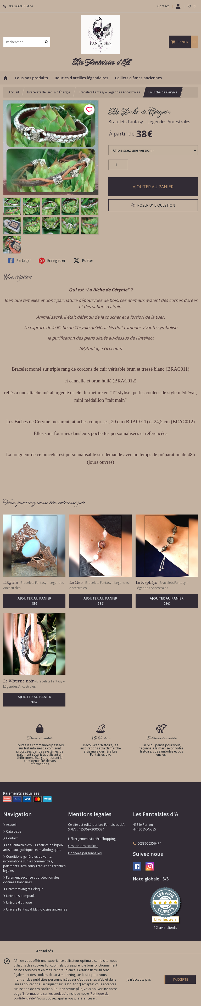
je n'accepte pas (139, 979)
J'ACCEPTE (180, 979)
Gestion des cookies (83, 846)
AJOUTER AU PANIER (153, 187)
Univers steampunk (19, 896)
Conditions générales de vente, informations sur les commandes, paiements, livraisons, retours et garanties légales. (34, 863)
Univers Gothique (17, 902)
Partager (19, 260)
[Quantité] (118, 165)
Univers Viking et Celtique (23, 889)
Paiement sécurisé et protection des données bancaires (31, 879)
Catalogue (12, 831)
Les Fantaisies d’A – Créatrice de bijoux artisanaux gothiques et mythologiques (33, 847)
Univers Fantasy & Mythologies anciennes (35, 909)
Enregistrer (52, 260)
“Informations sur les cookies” (44, 993)
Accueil (13, 92)
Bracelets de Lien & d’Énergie (48, 92)
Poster (83, 260)
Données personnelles (85, 853)
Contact (163, 6)
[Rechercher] (46, 42)
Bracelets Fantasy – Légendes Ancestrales (109, 92)
